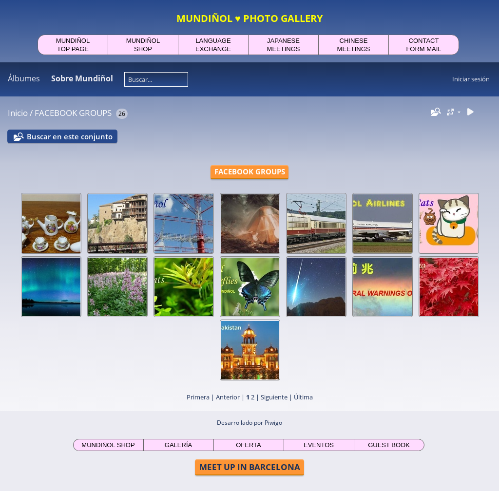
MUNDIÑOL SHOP (107, 445)
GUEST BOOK (389, 445)
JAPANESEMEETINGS (283, 45)
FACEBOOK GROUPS (73, 112)
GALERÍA (178, 445)
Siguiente (274, 397)
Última (303, 397)
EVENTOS (319, 445)
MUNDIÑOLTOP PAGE (73, 45)
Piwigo (273, 422)
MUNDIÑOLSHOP (143, 45)
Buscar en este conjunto (70, 136)
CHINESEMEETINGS (353, 45)
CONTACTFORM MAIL (423, 45)
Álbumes (24, 78)
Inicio (18, 112)
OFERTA (248, 445)
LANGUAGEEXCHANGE (213, 45)
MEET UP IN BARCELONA (249, 466)
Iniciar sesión (471, 79)
